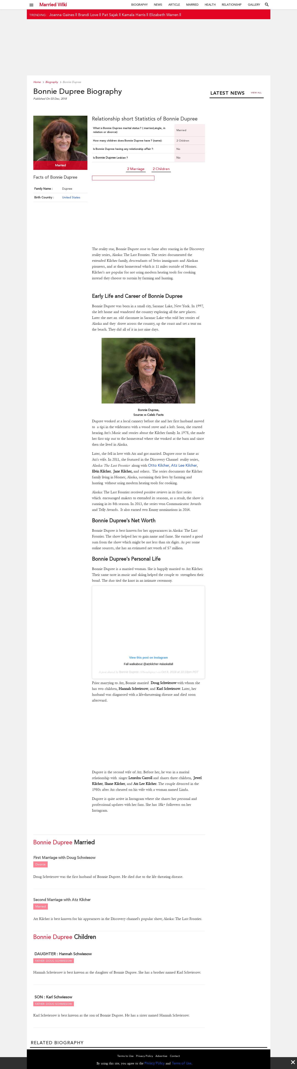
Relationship (232, 4)
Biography (139, 4)
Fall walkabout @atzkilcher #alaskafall (148, 664)
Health (210, 4)
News (158, 4)
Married (192, 4)
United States (71, 197)
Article (174, 4)
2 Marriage (135, 169)
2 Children (161, 169)
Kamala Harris (133, 15)
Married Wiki (53, 4)
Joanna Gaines (61, 15)
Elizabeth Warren (163, 15)
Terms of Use (181, 1063)
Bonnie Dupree (129, 672)
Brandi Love (88, 15)
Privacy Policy (154, 1063)
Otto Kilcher (158, 465)
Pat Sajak (110, 15)
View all (256, 92)
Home (37, 82)
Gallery (254, 4)
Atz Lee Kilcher (184, 465)
